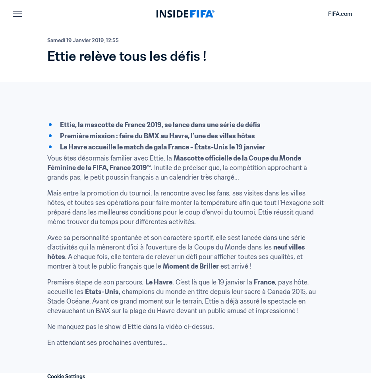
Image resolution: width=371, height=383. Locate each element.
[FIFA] (185, 14)
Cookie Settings (66, 376)
